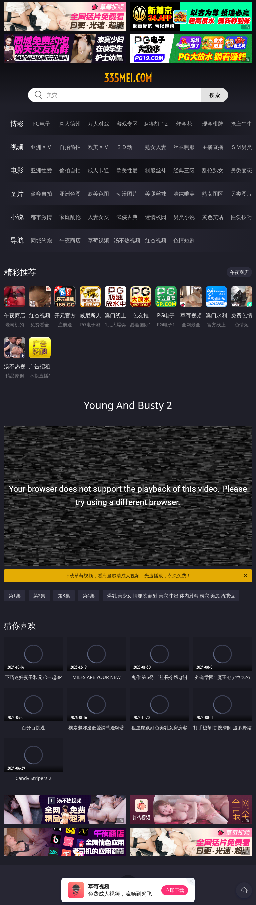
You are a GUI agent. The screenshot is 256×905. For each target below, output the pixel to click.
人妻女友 (98, 217)
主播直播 (212, 147)
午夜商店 (70, 240)
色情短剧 (184, 240)
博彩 (17, 123)
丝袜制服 (184, 147)
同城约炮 (41, 240)
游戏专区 (127, 123)
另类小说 (184, 217)
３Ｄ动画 (127, 147)
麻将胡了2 (155, 123)
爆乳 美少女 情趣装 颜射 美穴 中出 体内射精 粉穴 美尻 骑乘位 (171, 595)
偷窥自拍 (41, 193)
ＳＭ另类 (241, 147)
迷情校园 (155, 217)
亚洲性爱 (41, 170)
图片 (17, 193)
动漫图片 (127, 193)
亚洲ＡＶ (41, 147)
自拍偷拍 (70, 147)
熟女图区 (212, 193)
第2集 (39, 595)
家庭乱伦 (70, 217)
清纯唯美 (184, 193)
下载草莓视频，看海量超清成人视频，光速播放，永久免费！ (157, 576)
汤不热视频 (127, 240)
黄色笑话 (212, 217)
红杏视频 (155, 240)
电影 (17, 170)
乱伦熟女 (212, 170)
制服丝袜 (155, 170)
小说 (17, 216)
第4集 (89, 595)
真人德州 (70, 123)
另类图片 (241, 193)
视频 (17, 146)
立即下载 (174, 890)
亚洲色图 (70, 193)
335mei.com (128, 78)
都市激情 (41, 217)
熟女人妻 (155, 147)
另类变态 (241, 170)
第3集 (64, 595)
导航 (17, 240)
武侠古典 (127, 217)
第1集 (15, 595)
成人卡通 (98, 170)
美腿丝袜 (155, 193)
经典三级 (184, 170)
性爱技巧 (241, 217)
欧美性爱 (127, 170)
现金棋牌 (212, 123)
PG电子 (41, 123)
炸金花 (184, 123)
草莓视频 (98, 240)
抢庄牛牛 (241, 123)
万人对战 (98, 123)
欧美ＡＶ (98, 147)
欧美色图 (98, 193)
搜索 (214, 95)
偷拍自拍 (70, 170)
